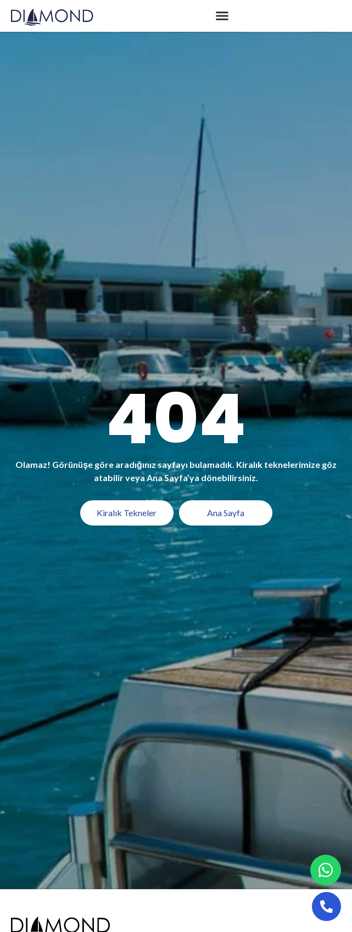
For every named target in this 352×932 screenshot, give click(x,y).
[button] (222, 15)
